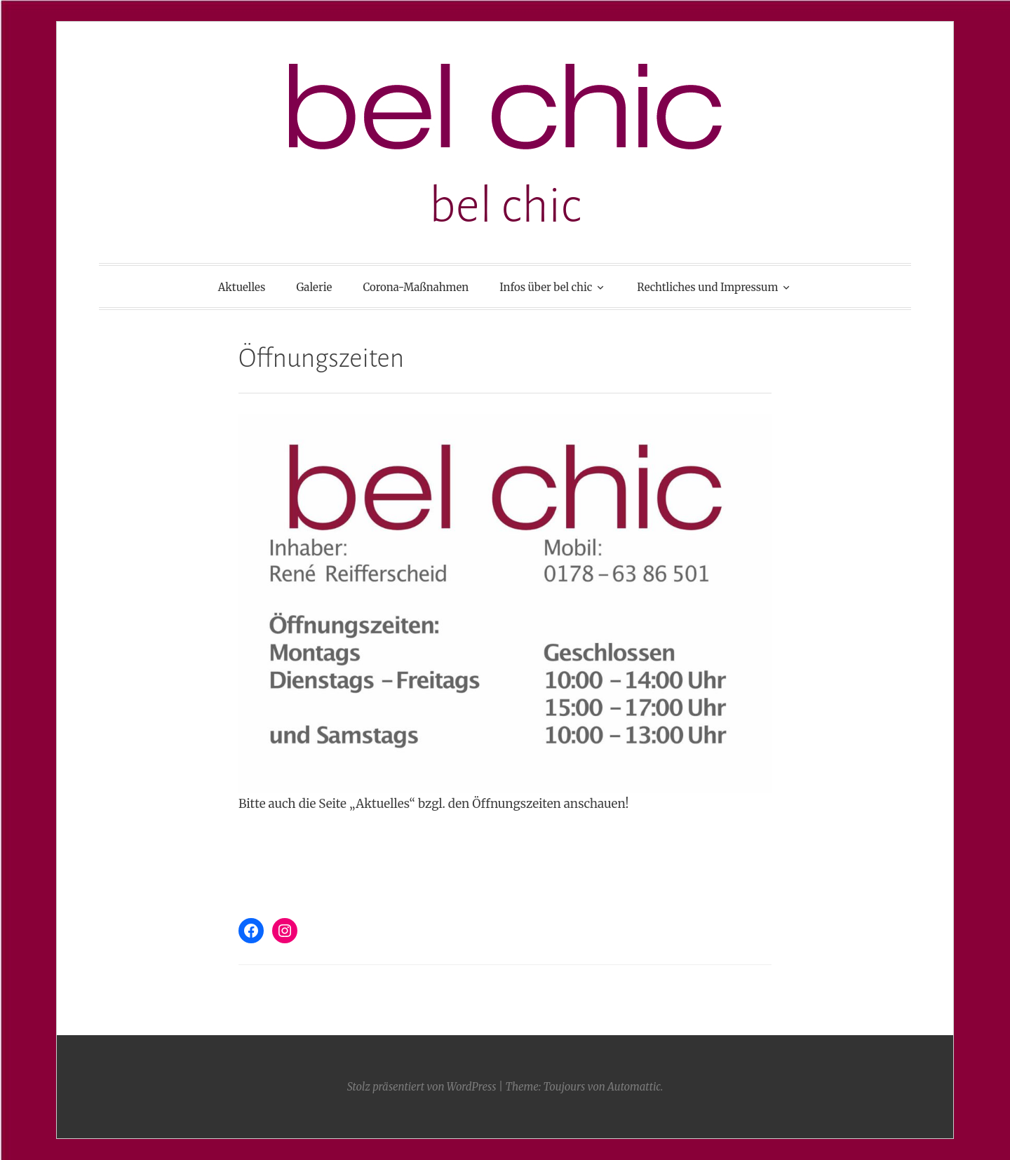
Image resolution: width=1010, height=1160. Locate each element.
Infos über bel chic (545, 287)
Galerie (314, 287)
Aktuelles (242, 287)
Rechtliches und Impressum (707, 287)
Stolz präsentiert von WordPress (422, 1086)
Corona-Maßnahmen (416, 287)
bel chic (505, 206)
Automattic (634, 1086)
